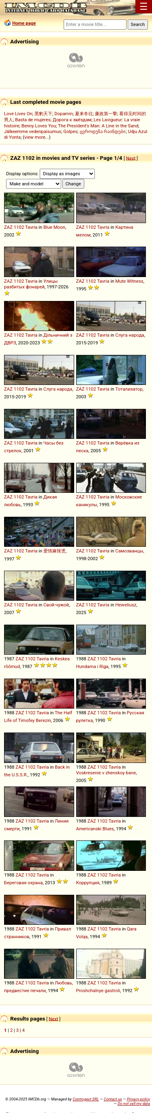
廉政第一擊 (106, 113)
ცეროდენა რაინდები (103, 131)
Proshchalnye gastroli (98, 990)
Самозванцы (129, 551)
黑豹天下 (43, 113)
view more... (36, 137)
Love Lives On (18, 113)
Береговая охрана (23, 882)
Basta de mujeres (32, 119)
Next (130, 158)
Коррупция (88, 882)
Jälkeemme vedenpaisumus (32, 131)
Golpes (70, 131)
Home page (24, 23)
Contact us (113, 1099)
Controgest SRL (86, 1099)
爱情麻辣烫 (54, 551)
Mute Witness (129, 281)
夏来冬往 (84, 113)
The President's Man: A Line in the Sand (98, 126)
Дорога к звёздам (72, 119)
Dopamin (63, 113)
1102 (19, 227)
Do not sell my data (134, 1103)
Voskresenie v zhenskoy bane (106, 773)
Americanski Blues (95, 829)
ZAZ (8, 227)
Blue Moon (54, 227)
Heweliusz (126, 605)
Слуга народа (130, 335)
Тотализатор (129, 389)
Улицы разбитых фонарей (31, 284)
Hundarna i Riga (92, 666)
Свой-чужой (56, 605)
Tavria (31, 227)
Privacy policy (138, 1099)
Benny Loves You (38, 126)
